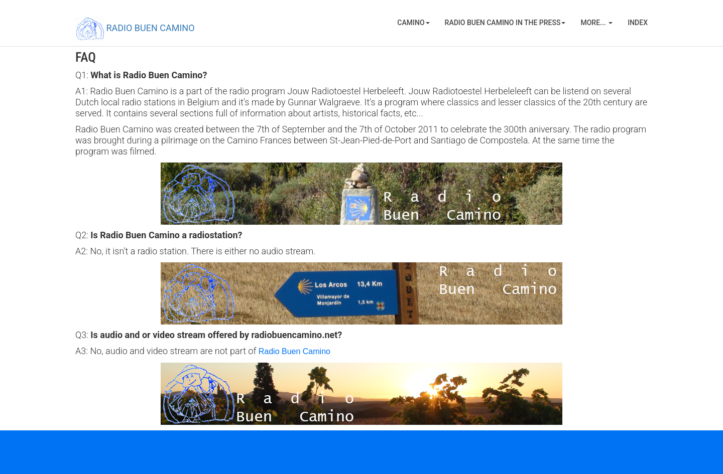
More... (596, 23)
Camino (413, 23)
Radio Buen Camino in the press (505, 23)
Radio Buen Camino (294, 351)
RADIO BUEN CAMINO (135, 29)
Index (638, 23)
